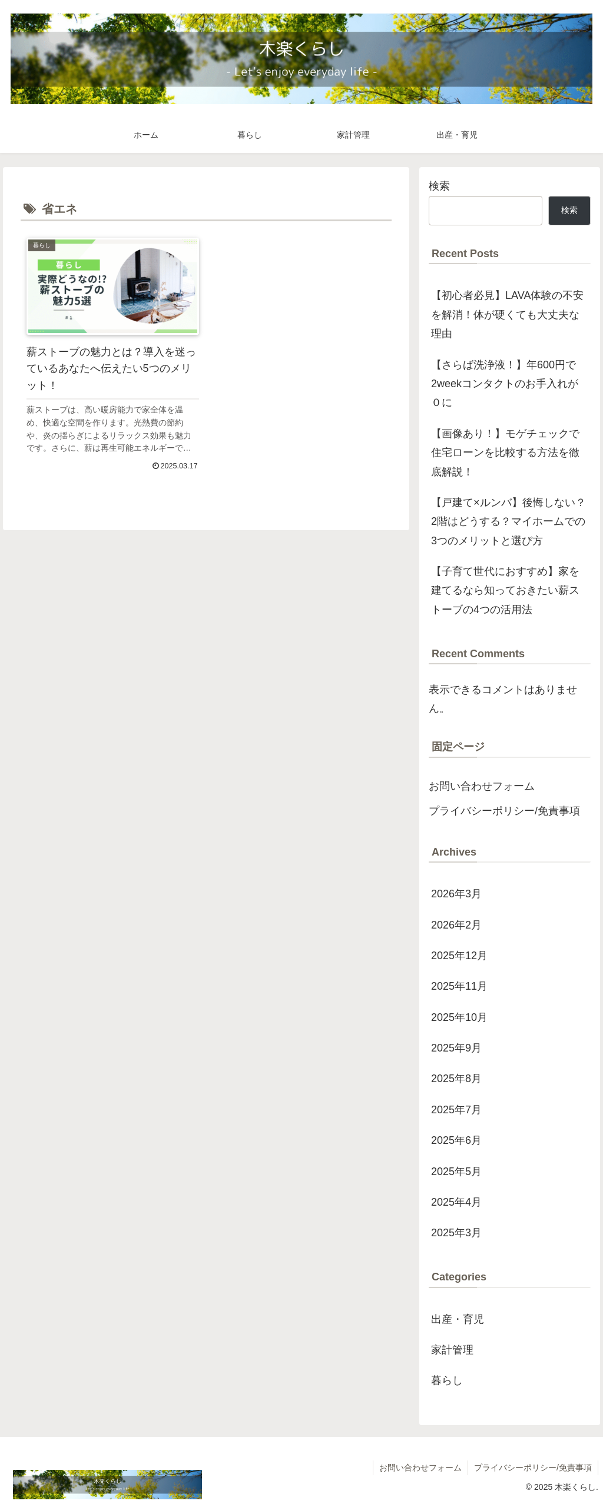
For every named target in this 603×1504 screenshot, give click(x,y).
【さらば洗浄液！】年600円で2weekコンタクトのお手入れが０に (504, 384)
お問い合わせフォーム (482, 786)
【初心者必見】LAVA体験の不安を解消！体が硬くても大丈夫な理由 (507, 315)
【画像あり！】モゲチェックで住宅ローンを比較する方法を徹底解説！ (505, 453)
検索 (439, 186)
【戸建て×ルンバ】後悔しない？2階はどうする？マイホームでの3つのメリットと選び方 (508, 522)
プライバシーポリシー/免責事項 (504, 811)
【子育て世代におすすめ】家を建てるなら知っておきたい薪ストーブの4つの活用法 (505, 590)
